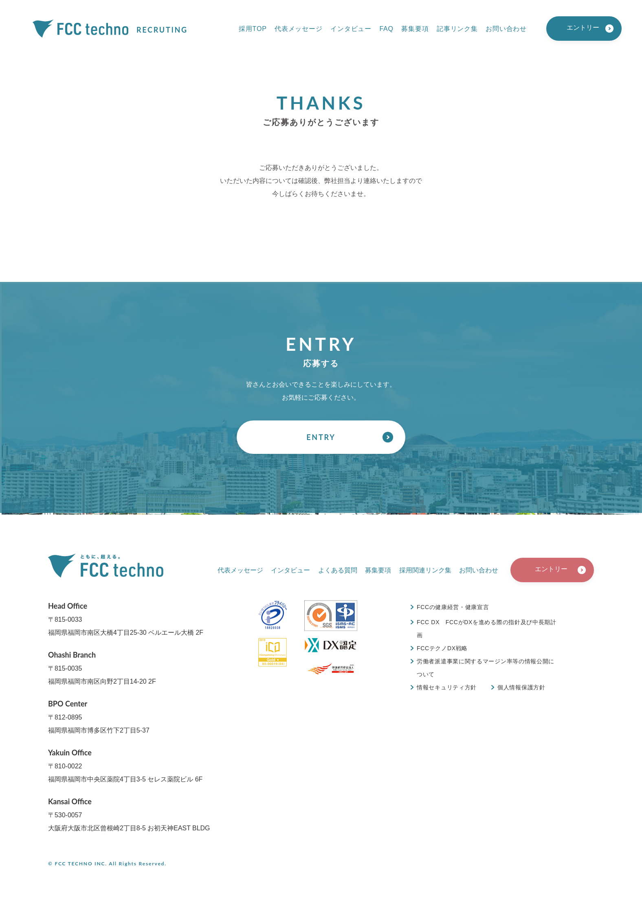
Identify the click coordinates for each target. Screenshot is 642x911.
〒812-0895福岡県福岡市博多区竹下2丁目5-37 (99, 716)
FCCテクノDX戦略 (442, 648)
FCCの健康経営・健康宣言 (453, 607)
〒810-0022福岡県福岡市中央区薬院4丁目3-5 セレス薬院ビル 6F (125, 765)
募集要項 (415, 28)
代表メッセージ (299, 28)
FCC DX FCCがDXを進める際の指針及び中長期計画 (486, 628)
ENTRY (320, 437)
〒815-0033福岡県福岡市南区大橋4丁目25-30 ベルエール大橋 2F (125, 618)
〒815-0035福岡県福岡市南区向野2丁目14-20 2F (102, 667)
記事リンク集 (457, 28)
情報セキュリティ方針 (447, 687)
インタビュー (351, 28)
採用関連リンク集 (425, 570)
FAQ (386, 28)
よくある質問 (337, 570)
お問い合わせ (506, 28)
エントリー (583, 27)
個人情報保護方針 (521, 687)
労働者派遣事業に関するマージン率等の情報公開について (485, 668)
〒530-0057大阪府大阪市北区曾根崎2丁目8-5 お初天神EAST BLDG (129, 814)
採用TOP (253, 28)
